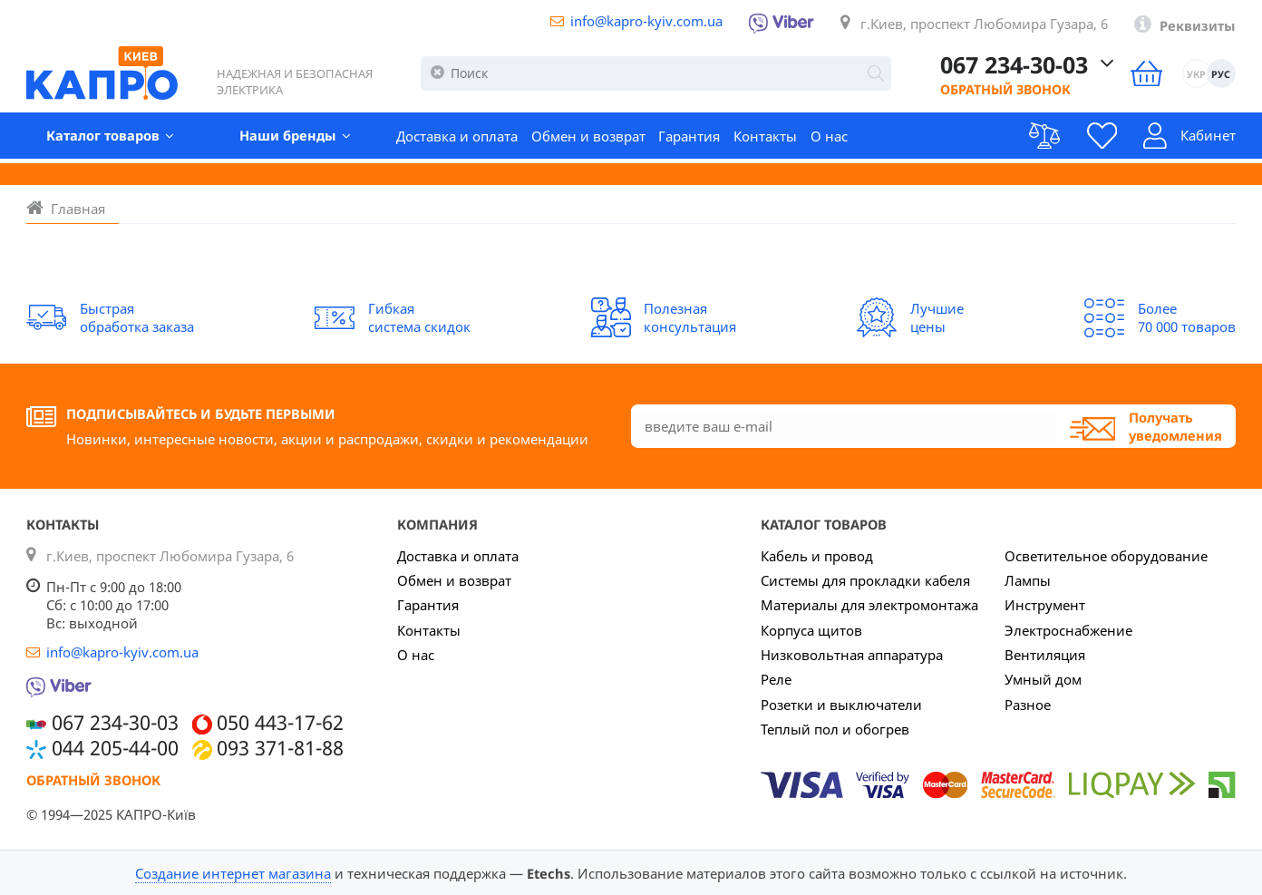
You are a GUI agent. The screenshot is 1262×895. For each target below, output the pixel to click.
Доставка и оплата (457, 137)
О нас (829, 137)
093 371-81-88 (280, 748)
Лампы (1028, 580)
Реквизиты (1198, 25)
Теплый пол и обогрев (835, 729)
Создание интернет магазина (233, 873)
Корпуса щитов (811, 630)
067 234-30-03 (1005, 65)
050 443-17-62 (280, 722)
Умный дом (1043, 679)
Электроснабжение (1068, 630)
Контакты (765, 137)
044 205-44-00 (115, 748)
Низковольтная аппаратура (852, 655)
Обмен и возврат (588, 137)
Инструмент (1045, 605)
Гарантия (689, 137)
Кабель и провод (817, 556)
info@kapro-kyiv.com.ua (646, 21)
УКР (1196, 75)
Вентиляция (1045, 655)
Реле (776, 679)
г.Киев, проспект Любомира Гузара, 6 (984, 24)
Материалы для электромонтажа (869, 605)
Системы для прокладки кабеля (865, 580)
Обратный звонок (994, 91)
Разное (1028, 705)
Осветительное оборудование (1106, 556)
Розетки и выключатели (841, 705)
